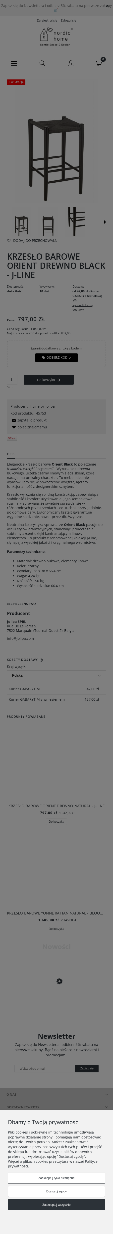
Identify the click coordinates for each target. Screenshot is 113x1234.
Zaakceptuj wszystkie (56, 1205)
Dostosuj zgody (56, 1191)
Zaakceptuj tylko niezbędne (56, 1178)
